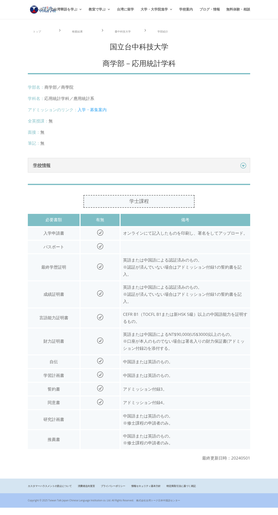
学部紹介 (165, 34)
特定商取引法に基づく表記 (181, 493)
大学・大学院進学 (154, 10)
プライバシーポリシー (113, 493)
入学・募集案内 (92, 117)
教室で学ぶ (97, 10)
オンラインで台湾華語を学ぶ (55, 10)
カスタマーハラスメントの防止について (50, 493)
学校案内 (186, 10)
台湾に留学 (125, 10)
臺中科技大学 (125, 34)
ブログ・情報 (209, 10)
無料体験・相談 (238, 10)
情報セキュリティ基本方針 (146, 493)
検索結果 (80, 34)
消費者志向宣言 (86, 493)
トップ (39, 34)
